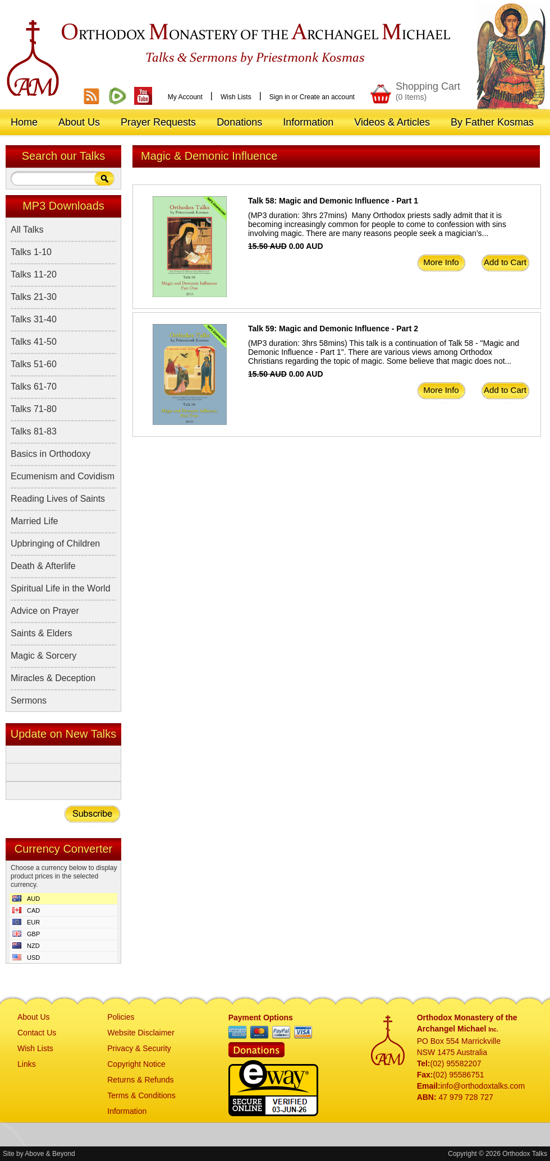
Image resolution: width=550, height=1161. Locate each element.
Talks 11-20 (34, 274)
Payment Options (260, 1017)
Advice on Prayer (45, 611)
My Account (185, 97)
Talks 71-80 (34, 409)
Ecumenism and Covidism (62, 476)
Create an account (327, 97)
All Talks (27, 229)
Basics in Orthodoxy (50, 454)
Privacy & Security (139, 1048)
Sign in (279, 97)
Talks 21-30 (34, 297)
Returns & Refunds (140, 1079)
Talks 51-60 (34, 364)
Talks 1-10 (31, 252)
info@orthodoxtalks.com (483, 1085)
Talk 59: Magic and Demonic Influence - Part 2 (333, 328)
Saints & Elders (41, 633)
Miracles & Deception (53, 678)
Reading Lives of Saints (58, 498)
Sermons (29, 700)
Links (26, 1064)
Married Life (34, 521)
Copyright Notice (136, 1064)
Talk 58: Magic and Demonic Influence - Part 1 (333, 200)
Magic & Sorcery (43, 655)
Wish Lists (236, 97)
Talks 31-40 (34, 319)
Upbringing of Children (55, 543)
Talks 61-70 (34, 386)
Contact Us (36, 1032)
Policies (120, 1016)
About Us (33, 1016)
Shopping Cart (428, 91)
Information (126, 1111)
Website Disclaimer (141, 1032)
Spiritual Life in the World (61, 588)
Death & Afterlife (43, 566)
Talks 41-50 (34, 341)
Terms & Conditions (141, 1095)
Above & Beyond (50, 1154)
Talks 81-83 (34, 431)
